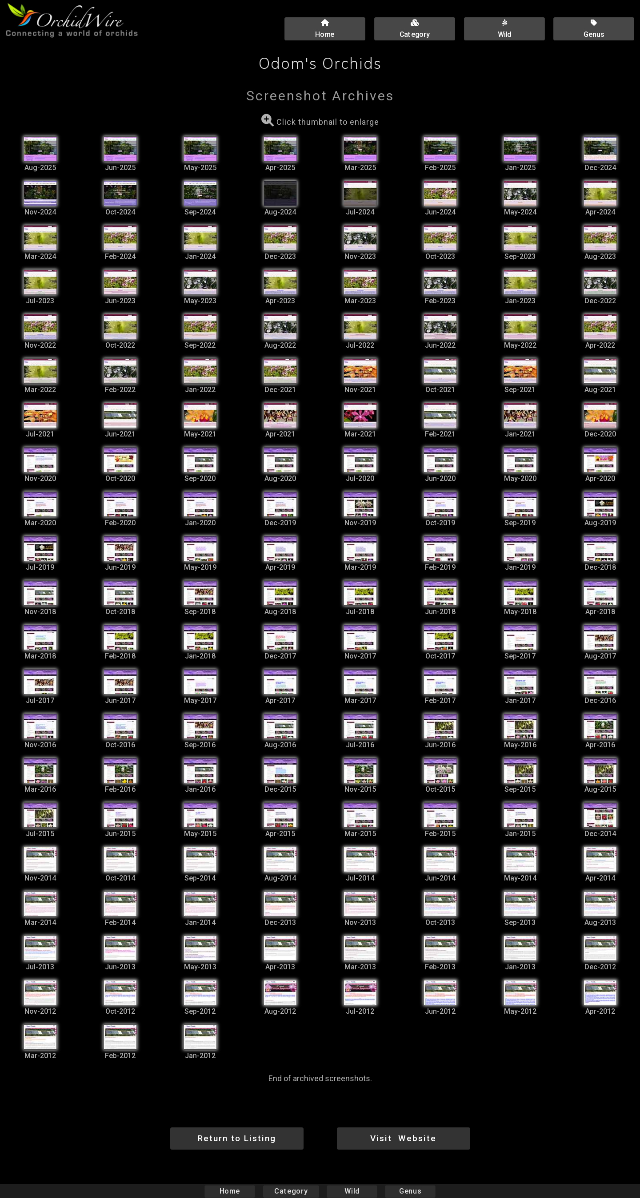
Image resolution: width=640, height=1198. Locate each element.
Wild (352, 1191)
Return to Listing (237, 1138)
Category (291, 1191)
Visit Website (403, 1138)
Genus (410, 1191)
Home (230, 1191)
